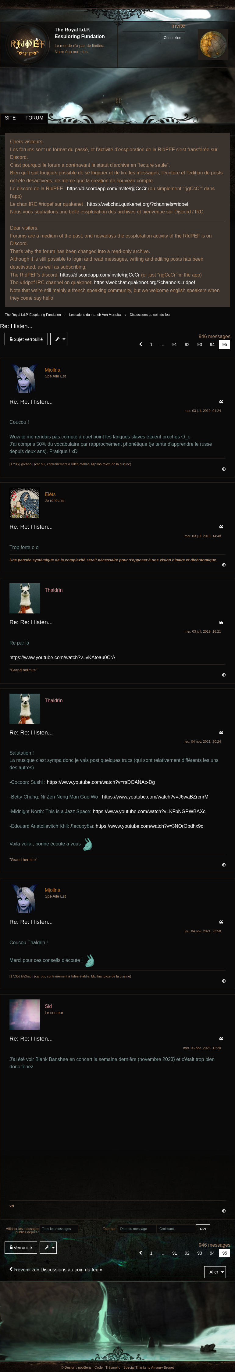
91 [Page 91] (174, 344)
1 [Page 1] (151, 344)
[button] (140, 344)
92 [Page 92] (187, 344)
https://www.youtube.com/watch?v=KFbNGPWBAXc (149, 811)
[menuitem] (27, 339)
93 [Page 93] (199, 344)
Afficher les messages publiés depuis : (22, 1230)
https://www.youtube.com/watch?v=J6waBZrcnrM (155, 796)
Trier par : (110, 1229)
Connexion (172, 38)
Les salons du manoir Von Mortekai (95, 314)
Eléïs (50, 494)
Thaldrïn (54, 590)
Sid (48, 1006)
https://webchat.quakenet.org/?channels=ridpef (137, 204)
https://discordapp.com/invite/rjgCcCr (107, 188)
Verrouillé (21, 1247)
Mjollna (52, 370)
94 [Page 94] (212, 344)
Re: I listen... (16, 326)
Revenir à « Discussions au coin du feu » (55, 1269)
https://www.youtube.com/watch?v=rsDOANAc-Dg (101, 782)
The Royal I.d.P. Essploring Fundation (33, 314)
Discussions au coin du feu (150, 314)
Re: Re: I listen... (31, 401)
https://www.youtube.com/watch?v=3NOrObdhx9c (149, 826)
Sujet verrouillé (26, 339)
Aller (213, 1272)
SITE (10, 117)
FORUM (35, 117)
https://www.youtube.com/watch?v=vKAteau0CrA (62, 657)
